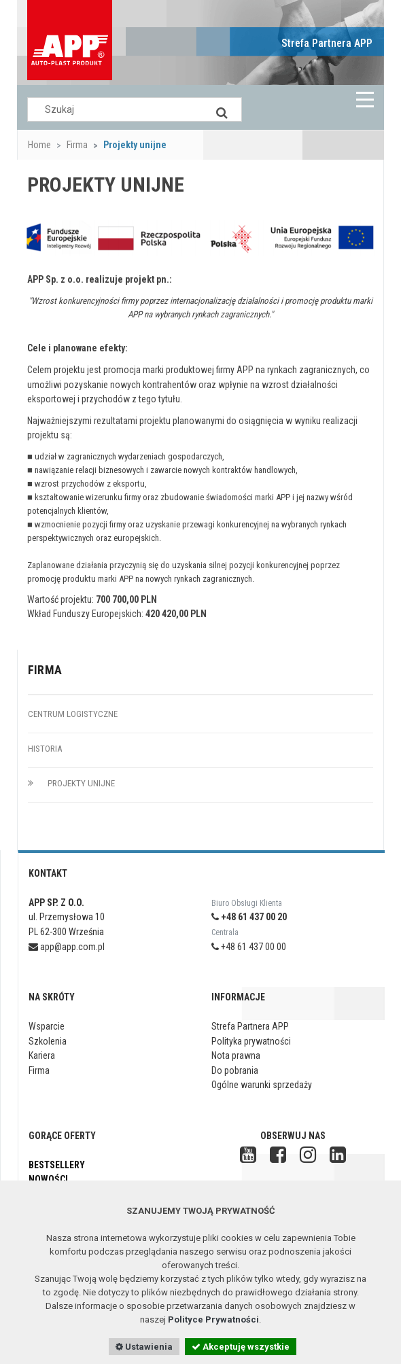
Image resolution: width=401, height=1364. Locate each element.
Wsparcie (47, 1026)
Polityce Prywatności (213, 1319)
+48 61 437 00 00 (248, 946)
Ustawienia (144, 1347)
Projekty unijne (71, 783)
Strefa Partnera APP (326, 43)
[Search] (221, 109)
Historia (45, 749)
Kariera (42, 1055)
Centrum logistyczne (73, 714)
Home (39, 144)
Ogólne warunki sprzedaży (261, 1084)
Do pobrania (234, 1070)
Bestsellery (57, 1164)
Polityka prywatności (251, 1041)
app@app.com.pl (67, 946)
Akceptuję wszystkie (241, 1347)
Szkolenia (48, 1041)
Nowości (48, 1179)
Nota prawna (235, 1055)
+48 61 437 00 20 (249, 916)
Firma (77, 144)
